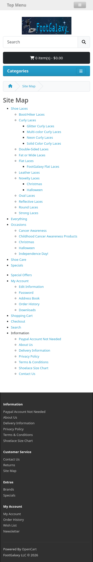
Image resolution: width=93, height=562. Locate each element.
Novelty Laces (29, 178)
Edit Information (31, 286)
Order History (29, 304)
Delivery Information (34, 350)
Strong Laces (28, 213)
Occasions (18, 224)
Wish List (10, 525)
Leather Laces (29, 172)
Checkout (18, 321)
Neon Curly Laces (40, 137)
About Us (26, 344)
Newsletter (11, 531)
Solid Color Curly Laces (44, 143)
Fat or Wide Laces (32, 155)
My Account (20, 281)
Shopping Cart (21, 315)
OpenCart (29, 549)
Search (16, 327)
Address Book (29, 298)
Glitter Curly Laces (40, 126)
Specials (17, 265)
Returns (9, 465)
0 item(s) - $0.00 (46, 57)
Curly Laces (27, 120)
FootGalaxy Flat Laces (43, 166)
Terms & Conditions (33, 362)
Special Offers (21, 275)
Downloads (27, 310)
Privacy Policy (29, 356)
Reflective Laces (31, 201)
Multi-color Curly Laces (44, 132)
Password (26, 292)
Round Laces (28, 207)
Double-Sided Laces (33, 149)
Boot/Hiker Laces (32, 114)
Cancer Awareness (33, 230)
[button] (80, 5)
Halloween (35, 190)
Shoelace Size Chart (33, 368)
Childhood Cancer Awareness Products (48, 236)
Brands (8, 489)
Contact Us (27, 373)
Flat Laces (26, 161)
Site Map (28, 86)
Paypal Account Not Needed (40, 339)
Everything (19, 219)
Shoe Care (18, 259)
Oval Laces (27, 195)
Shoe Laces (19, 108)
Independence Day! (33, 253)
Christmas (34, 184)
